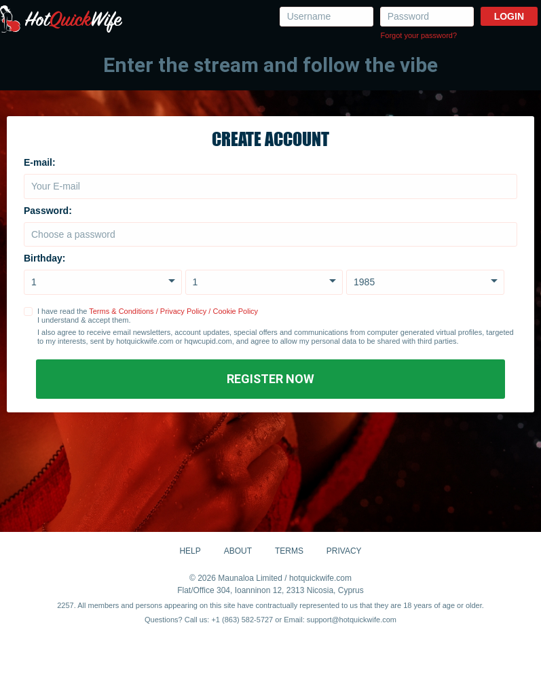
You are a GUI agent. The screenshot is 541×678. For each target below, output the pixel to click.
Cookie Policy (235, 311)
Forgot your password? (419, 35)
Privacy (344, 551)
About (238, 551)
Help (189, 551)
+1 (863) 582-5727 (242, 619)
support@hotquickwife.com (351, 619)
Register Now (270, 379)
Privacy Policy (183, 311)
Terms (289, 551)
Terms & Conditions (121, 311)
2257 (65, 605)
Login (509, 16)
